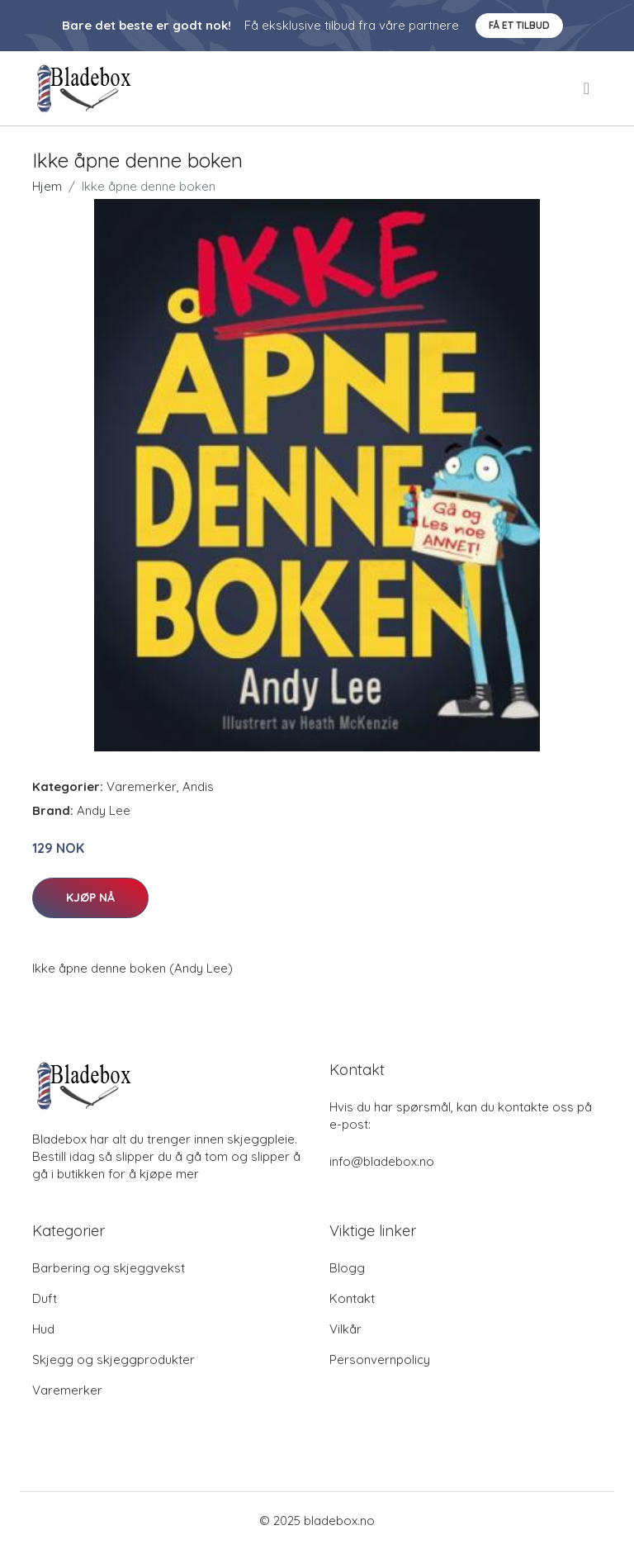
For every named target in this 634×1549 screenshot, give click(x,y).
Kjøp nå (90, 897)
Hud (43, 1329)
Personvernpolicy (379, 1359)
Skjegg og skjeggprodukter (113, 1359)
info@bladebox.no (381, 1161)
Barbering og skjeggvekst (108, 1268)
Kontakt (352, 1298)
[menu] (588, 88)
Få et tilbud (519, 25)
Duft (44, 1298)
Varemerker (141, 786)
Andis (198, 786)
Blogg (347, 1268)
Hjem (47, 186)
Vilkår (345, 1329)
